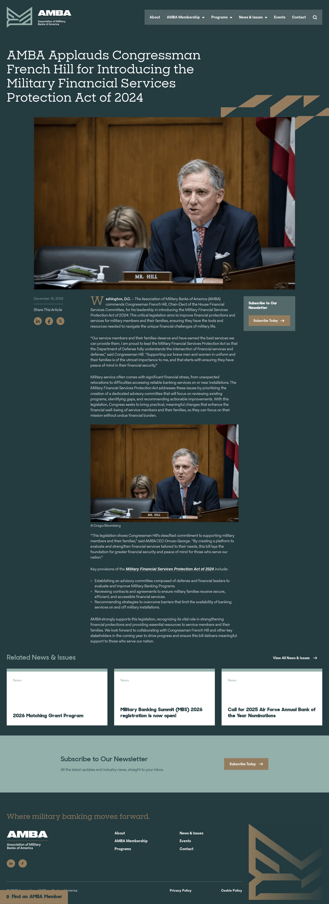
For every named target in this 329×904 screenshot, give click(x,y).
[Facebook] (49, 321)
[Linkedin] (38, 321)
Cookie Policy (231, 895)
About (155, 17)
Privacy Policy (181, 895)
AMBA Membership (186, 17)
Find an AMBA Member (33, 896)
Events (279, 17)
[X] (60, 321)
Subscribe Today (265, 320)
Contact (299, 17)
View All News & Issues (289, 658)
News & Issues (253, 17)
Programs (221, 17)
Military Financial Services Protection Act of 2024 (170, 569)
